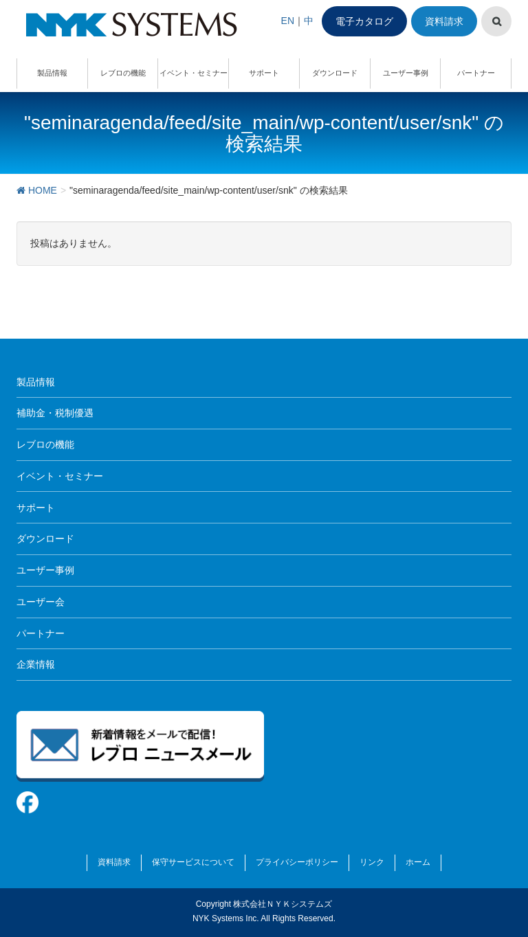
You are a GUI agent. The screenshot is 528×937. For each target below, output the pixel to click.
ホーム (418, 862)
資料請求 (444, 21)
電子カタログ (364, 21)
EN (287, 20)
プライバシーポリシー (297, 862)
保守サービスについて (193, 862)
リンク (372, 862)
